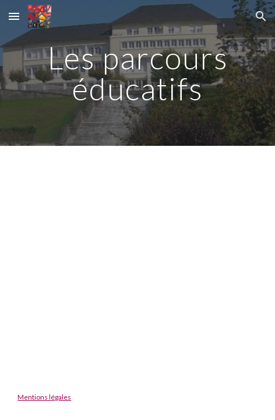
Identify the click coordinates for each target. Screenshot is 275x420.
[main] (137, 73)
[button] (14, 16)
